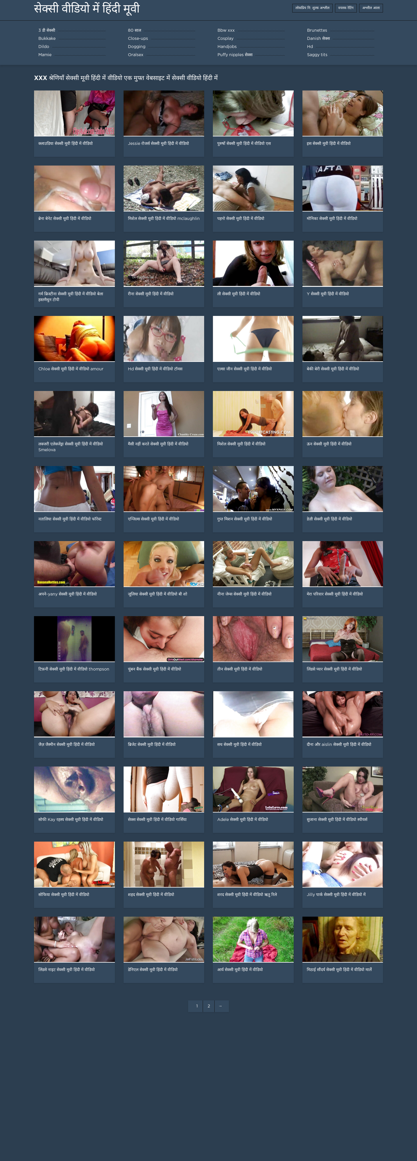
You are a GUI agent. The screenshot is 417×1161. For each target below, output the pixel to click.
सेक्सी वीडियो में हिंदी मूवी (87, 8)
